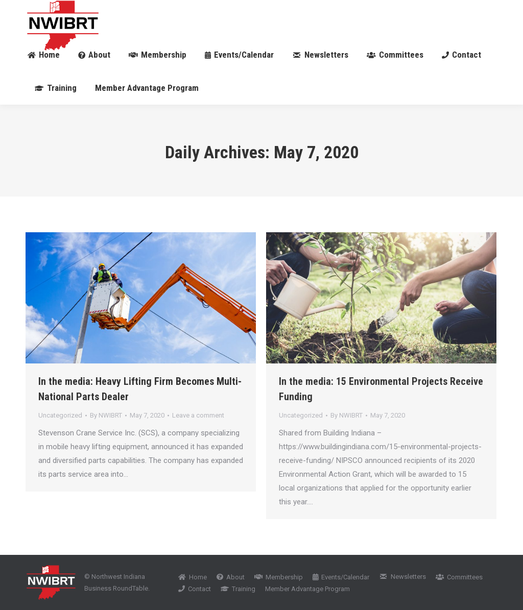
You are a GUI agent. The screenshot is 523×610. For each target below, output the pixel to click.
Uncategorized (60, 415)
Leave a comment (198, 415)
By (106, 415)
